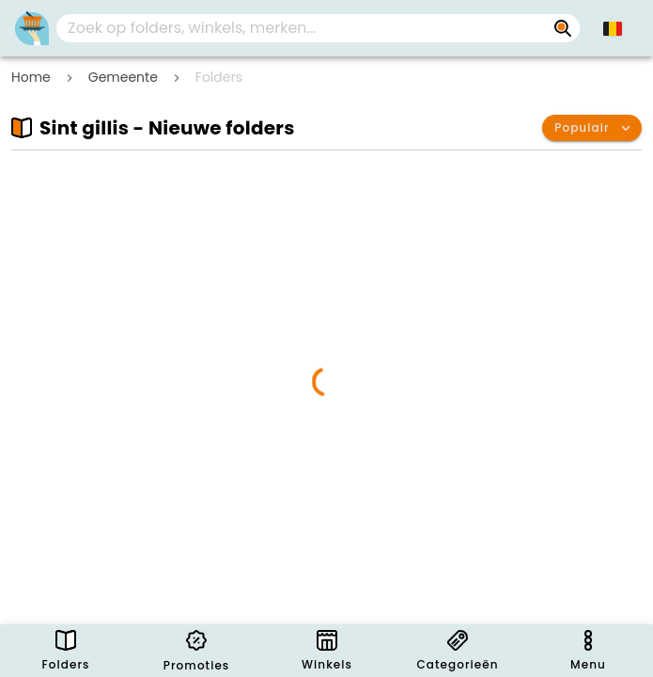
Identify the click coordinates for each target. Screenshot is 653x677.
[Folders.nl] (32, 28)
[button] (612, 28)
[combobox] (318, 28)
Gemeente (123, 77)
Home (31, 77)
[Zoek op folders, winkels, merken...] (563, 28)
